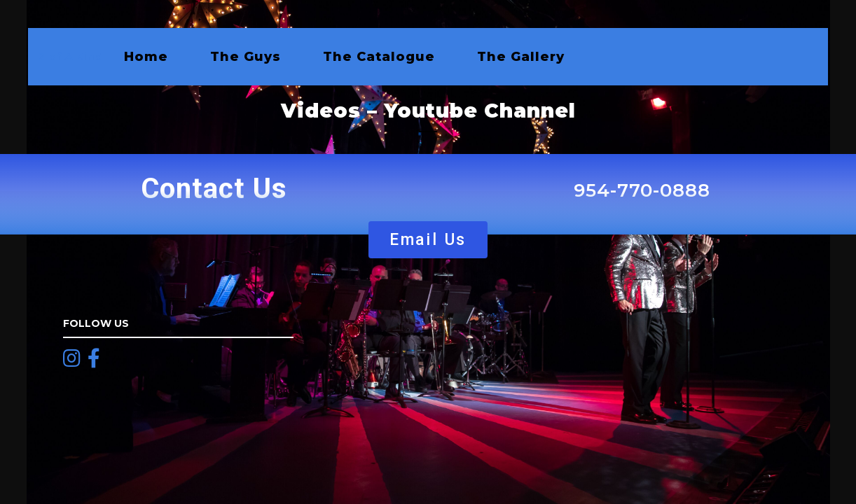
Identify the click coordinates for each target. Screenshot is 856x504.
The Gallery (521, 56)
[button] (428, 239)
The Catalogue (379, 56)
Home (146, 56)
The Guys (245, 56)
